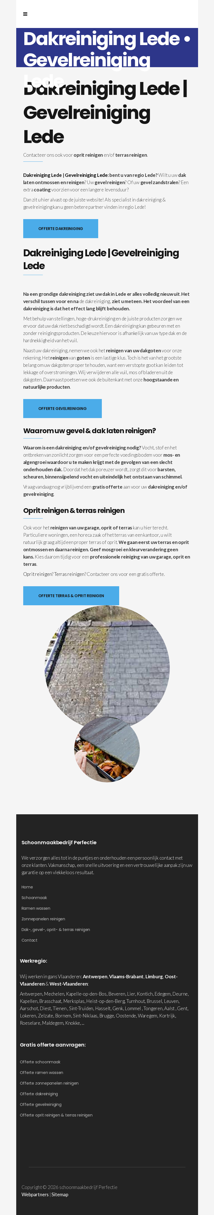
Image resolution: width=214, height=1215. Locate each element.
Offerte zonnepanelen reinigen (49, 1083)
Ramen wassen (36, 908)
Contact (29, 940)
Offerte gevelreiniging (41, 1104)
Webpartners (35, 1194)
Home (27, 887)
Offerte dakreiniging (39, 1094)
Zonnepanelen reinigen (43, 919)
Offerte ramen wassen (42, 1072)
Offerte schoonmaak (40, 1062)
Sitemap (59, 1194)
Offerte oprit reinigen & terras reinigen (56, 1115)
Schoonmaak (34, 897)
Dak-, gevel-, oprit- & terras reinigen (56, 929)
